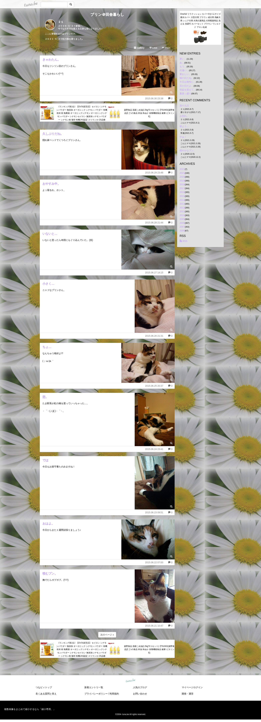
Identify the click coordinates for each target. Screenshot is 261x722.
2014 (182, 200)
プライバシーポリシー (96, 693)
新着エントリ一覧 (93, 687)
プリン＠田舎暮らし (107, 14)
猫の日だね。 (187, 78)
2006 (182, 230)
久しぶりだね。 (52, 133)
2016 (182, 192)
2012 (182, 207)
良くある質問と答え (46, 693)
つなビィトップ (44, 687)
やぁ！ (183, 136)
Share (166, 47)
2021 (182, 173)
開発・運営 (187, 693)
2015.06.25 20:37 (154, 385)
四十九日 (184, 105)
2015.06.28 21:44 (154, 222)
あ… (182, 62)
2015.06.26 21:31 (154, 336)
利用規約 (114, 693)
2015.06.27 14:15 (154, 272)
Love (153, 47)
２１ (60, 21)
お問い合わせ (140, 693)
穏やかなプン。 (188, 150)
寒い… (183, 58)
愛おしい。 (185, 74)
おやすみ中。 (51, 183)
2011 (182, 211)
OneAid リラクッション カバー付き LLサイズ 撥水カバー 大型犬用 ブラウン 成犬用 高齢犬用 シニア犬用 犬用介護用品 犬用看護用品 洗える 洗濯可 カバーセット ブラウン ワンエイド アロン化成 (200, 20)
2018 (182, 184)
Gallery (139, 47)
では (45, 460)
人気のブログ (140, 687)
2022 (182, 169)
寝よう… (184, 126)
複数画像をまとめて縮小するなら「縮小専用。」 (29, 709)
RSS (183, 241)
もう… (183, 66)
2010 (182, 215)
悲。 (45, 397)
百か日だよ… (187, 85)
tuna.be (130, 681)
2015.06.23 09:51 (154, 512)
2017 (182, 188)
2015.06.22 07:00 (154, 562)
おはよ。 (48, 523)
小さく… (48, 283)
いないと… (49, 233)
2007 (182, 226)
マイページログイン (192, 687)
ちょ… (46, 347)
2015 (182, 196)
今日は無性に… (188, 81)
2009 (182, 219)
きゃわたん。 (51, 59)
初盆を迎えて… (188, 89)
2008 (182, 223)
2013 (182, 203)
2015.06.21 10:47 (154, 625)
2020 (182, 176)
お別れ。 (184, 116)
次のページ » (107, 634)
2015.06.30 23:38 (154, 98)
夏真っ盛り (185, 93)
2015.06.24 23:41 (154, 449)
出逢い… (184, 70)
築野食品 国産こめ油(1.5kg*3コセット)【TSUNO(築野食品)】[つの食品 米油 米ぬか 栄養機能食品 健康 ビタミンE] (149, 113)
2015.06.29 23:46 (154, 172)
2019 (182, 180)
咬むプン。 (49, 573)
